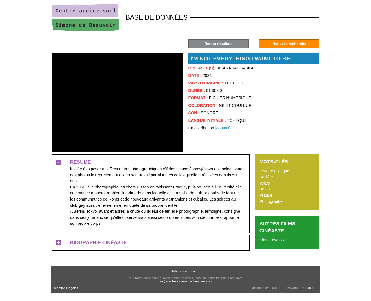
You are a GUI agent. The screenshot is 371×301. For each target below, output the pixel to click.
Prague (265, 195)
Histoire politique (274, 171)
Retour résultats (218, 44)
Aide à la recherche (185, 271)
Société (266, 177)
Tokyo (264, 183)
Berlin (264, 189)
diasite (309, 287)
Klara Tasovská (273, 240)
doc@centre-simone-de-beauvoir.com (185, 281)
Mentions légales (66, 288)
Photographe (271, 201)
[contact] (222, 128)
